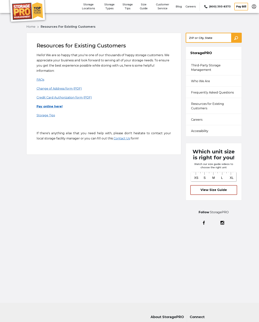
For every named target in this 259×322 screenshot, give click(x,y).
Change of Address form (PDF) (59, 88)
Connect (197, 317)
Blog (179, 6)
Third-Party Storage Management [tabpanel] (206, 68)
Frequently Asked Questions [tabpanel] (212, 92)
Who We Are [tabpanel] (200, 81)
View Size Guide (214, 190)
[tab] (214, 67)
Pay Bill (241, 6)
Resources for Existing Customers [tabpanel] (207, 106)
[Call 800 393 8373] (217, 7)
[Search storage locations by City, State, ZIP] (236, 38)
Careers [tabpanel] (196, 119)
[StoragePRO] (29, 11)
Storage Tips (46, 115)
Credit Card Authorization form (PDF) (64, 97)
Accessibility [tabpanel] (199, 131)
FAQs (40, 79)
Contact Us (122, 138)
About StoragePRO (167, 317)
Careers (190, 6)
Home (31, 26)
